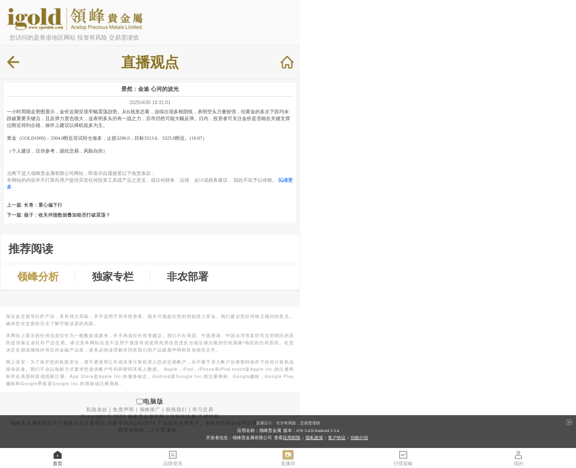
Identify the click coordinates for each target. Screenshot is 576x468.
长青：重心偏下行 (43, 205)
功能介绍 (359, 437)
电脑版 (153, 401)
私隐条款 (97, 409)
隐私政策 (314, 437)
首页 (57, 457)
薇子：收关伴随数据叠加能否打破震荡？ (67, 215)
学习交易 (203, 409)
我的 (518, 457)
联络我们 (176, 409)
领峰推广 (150, 409)
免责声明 (123, 409)
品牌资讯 (172, 457)
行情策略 (403, 457)
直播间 (288, 457)
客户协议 (337, 437)
